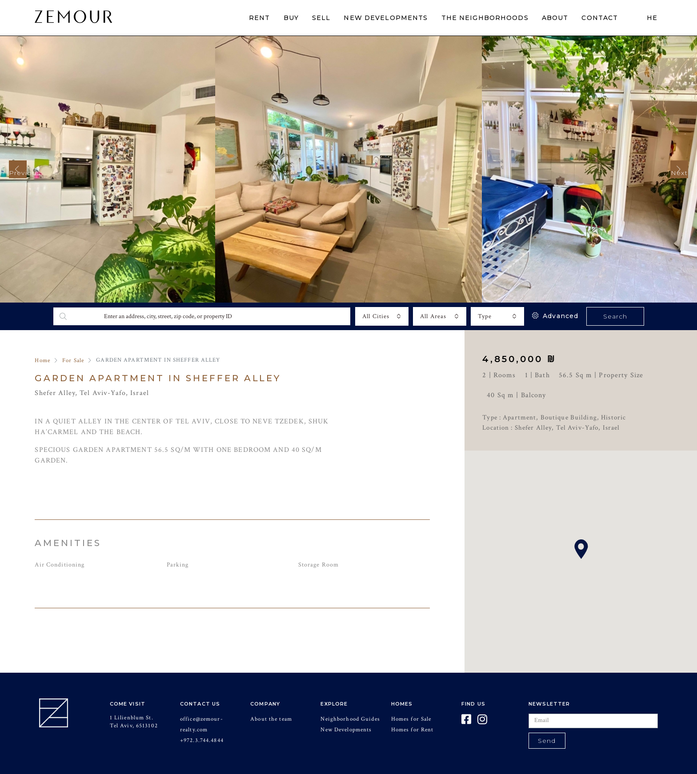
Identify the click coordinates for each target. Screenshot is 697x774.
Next (679, 173)
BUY (291, 18)
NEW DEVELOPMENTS (386, 18)
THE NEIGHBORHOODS (485, 18)
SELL (321, 18)
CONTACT (599, 18)
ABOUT (555, 18)
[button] (581, 549)
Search (615, 316)
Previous (18, 173)
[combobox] (382, 316)
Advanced (555, 316)
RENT (259, 18)
